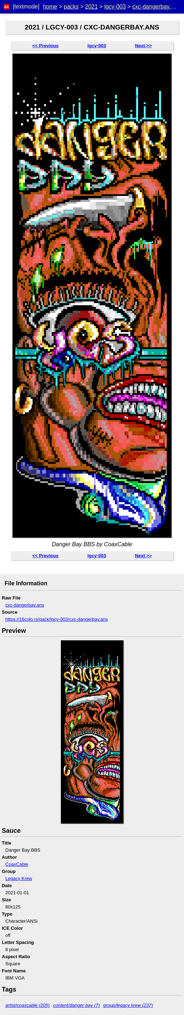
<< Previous (45, 45)
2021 (91, 7)
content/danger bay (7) (76, 1005)
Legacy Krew (18, 878)
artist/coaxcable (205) (27, 1005)
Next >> (143, 45)
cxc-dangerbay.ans (156, 7)
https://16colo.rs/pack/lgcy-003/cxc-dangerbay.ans (56, 619)
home (50, 7)
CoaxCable (16, 864)
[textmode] (26, 7)
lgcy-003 (115, 7)
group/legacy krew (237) (128, 1005)
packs (71, 7)
